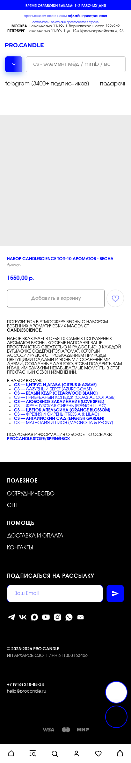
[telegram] (11, 617)
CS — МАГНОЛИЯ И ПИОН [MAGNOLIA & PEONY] (63, 423)
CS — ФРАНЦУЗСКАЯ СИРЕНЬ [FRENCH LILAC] (60, 406)
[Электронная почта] (80, 617)
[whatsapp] (69, 617)
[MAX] (34, 617)
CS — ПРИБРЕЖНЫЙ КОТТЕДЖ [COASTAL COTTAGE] (65, 397)
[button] (11, 753)
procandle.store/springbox (38, 439)
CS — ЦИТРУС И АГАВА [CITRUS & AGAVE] (55, 385)
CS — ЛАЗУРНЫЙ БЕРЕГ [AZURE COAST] (53, 389)
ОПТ (12, 505)
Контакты (20, 547)
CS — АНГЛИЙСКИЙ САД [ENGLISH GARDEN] (59, 418)
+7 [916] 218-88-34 (25, 684)
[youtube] (46, 617)
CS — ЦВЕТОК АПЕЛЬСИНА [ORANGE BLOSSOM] (62, 410)
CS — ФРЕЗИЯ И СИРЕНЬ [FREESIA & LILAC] (56, 414)
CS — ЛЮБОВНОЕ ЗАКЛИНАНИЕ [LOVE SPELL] (59, 402)
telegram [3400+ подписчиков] (47, 83)
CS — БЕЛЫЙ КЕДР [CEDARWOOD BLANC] (56, 393)
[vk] (23, 617)
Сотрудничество (30, 494)
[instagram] (57, 617)
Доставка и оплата (35, 536)
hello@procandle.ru (26, 691)
